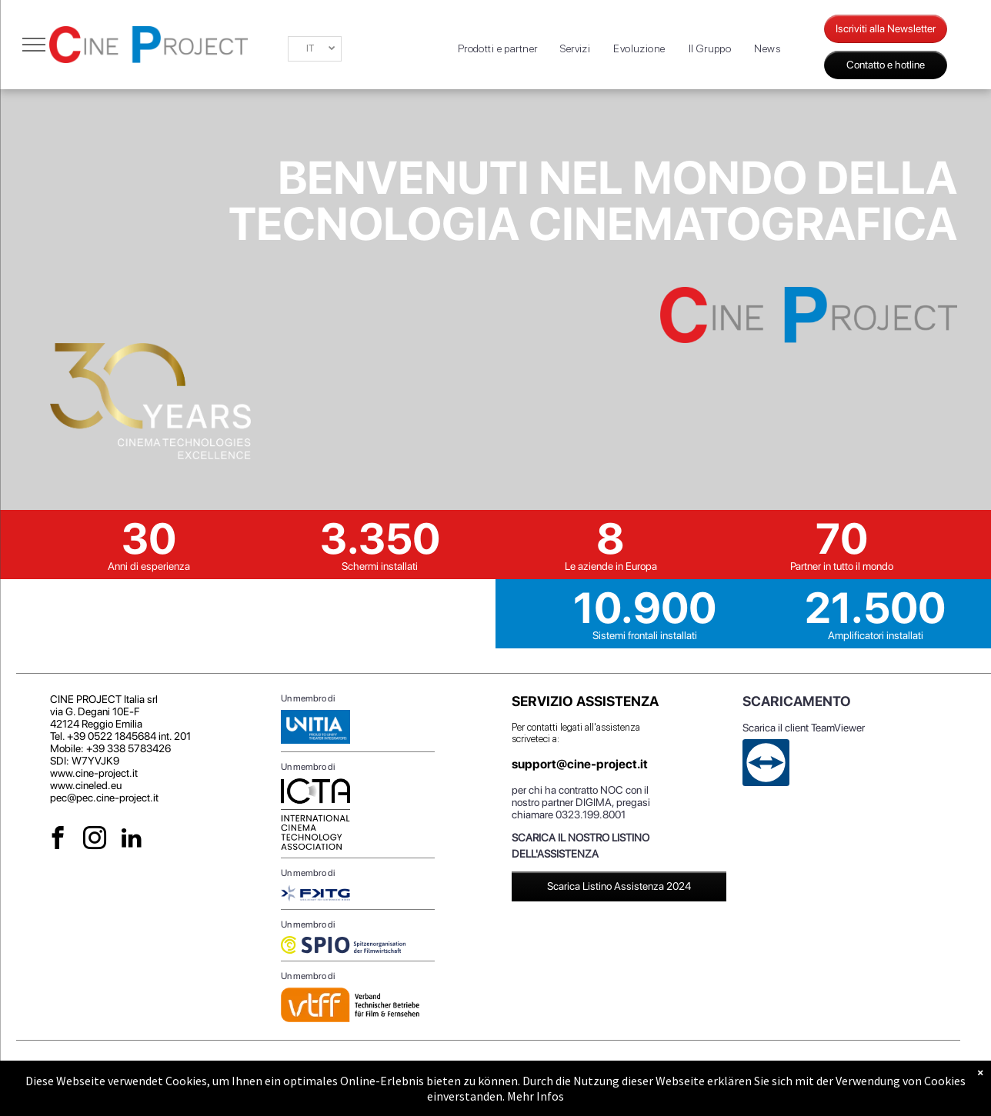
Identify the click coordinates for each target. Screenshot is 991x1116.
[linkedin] (132, 840)
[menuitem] (497, 49)
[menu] (34, 45)
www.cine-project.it (94, 773)
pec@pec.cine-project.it (104, 797)
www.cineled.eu (86, 785)
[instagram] (95, 840)
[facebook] (58, 840)
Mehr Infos (535, 1096)
